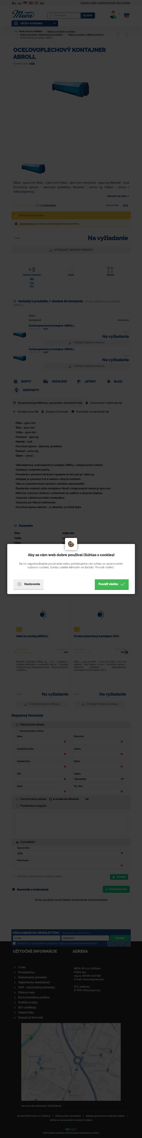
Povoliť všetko (111, 584)
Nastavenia (28, 584)
